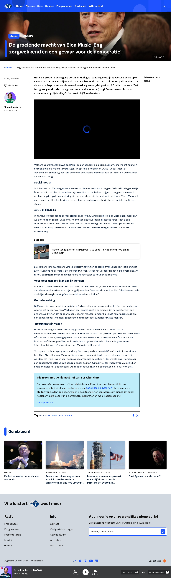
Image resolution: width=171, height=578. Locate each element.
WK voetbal (96, 6)
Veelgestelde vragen (61, 529)
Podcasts (80, 6)
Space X (68, 415)
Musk (54, 415)
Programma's (64, 6)
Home (19, 6)
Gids (39, 6)
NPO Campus (57, 545)
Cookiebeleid (155, 561)
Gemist (49, 6)
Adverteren (56, 540)
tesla (60, 415)
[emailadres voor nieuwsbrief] (128, 531)
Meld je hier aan (45, 402)
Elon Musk (45, 415)
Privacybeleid (36, 561)
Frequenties (11, 524)
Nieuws (30, 6)
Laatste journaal (130, 572)
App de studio (58, 535)
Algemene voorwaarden (16, 561)
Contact (54, 524)
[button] (75, 572)
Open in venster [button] (159, 572)
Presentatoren (12, 535)
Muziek (8, 540)
